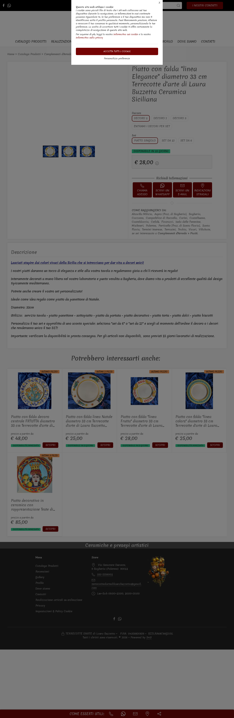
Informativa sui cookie (126, 34)
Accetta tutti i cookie (117, 51)
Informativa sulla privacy (89, 37)
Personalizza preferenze (117, 58)
